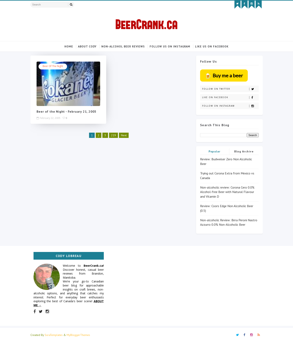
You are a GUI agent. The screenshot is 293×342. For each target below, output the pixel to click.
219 (113, 135)
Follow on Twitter (230, 88)
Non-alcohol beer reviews (123, 46)
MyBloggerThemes (78, 335)
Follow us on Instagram (170, 46)
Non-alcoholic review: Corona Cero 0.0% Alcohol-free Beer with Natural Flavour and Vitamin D (227, 191)
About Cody (87, 46)
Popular (215, 151)
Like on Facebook (230, 97)
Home (68, 46)
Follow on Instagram (230, 105)
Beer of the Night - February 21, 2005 (67, 111)
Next (124, 135)
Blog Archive (244, 151)
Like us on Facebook (212, 46)
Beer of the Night (53, 66)
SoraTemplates (54, 335)
